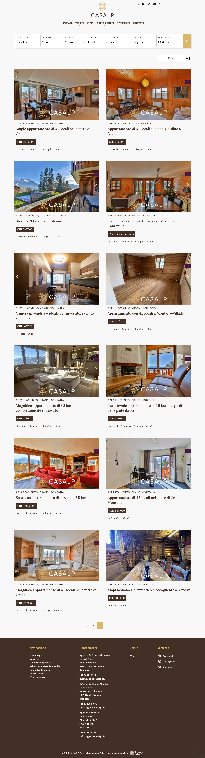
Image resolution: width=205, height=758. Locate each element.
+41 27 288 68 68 (88, 703)
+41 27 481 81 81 (87, 675)
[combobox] (28, 42)
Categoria (25, 37)
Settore (47, 37)
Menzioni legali (95, 752)
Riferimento (165, 37)
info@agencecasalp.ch (92, 678)
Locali (92, 37)
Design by (136, 753)
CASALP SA (86, 658)
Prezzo (69, 37)
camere (116, 37)
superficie (141, 37)
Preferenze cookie (117, 752)
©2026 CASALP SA (72, 753)
